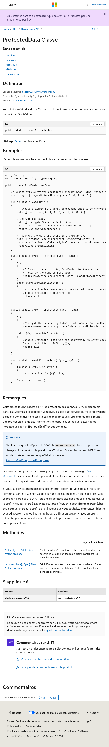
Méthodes (11, 69)
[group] (54, 281)
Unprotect (9, 476)
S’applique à (12, 74)
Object (19, 141)
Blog (86, 721)
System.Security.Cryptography (38, 91)
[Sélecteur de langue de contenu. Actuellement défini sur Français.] (15, 713)
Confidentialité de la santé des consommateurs (32, 731)
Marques (32, 736)
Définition (11, 55)
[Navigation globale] (3, 5)
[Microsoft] (54, 4)
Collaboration (14, 726)
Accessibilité (13, 736)
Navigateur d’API (30, 28)
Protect (90, 471)
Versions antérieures (69, 721)
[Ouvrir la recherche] (86, 5)
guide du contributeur (59, 630)
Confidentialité (33, 726)
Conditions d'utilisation (76, 731)
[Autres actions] (103, 29)
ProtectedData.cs (21, 100)
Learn (6, 28)
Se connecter (99, 4)
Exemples (11, 60)
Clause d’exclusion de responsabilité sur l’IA (30, 721)
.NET (15, 28)
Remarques (12, 64)
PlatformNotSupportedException (27, 460)
